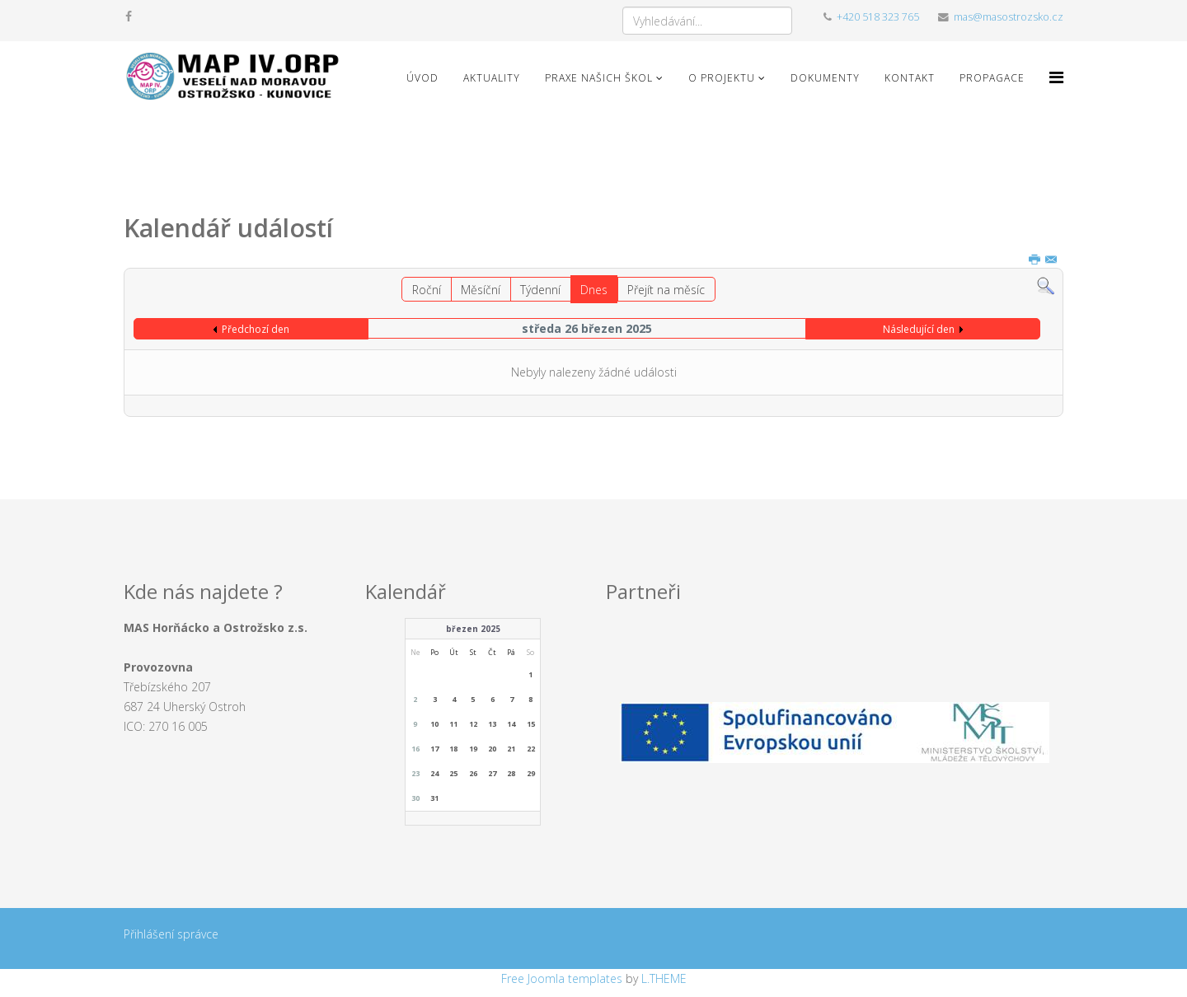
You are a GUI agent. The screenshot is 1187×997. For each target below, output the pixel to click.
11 (453, 723)
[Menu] (1056, 77)
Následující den (919, 329)
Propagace (992, 78)
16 (415, 748)
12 (473, 723)
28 (511, 773)
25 (453, 773)
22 (531, 748)
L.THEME (664, 978)
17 (434, 748)
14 (511, 723)
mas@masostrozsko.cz (1008, 17)
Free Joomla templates (561, 978)
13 (492, 723)
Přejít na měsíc (666, 289)
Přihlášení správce (171, 934)
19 (473, 748)
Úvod (422, 78)
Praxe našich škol (599, 78)
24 (434, 773)
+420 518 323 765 (878, 17)
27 (492, 773)
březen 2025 (473, 628)
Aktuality (491, 78)
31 (434, 798)
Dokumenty (825, 78)
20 (492, 748)
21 (511, 748)
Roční (426, 289)
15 (531, 723)
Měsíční (480, 289)
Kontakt (909, 78)
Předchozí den (255, 329)
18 (453, 748)
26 (473, 773)
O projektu (721, 78)
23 (415, 773)
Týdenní (540, 289)
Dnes (594, 289)
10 (434, 723)
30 (415, 798)
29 (531, 773)
